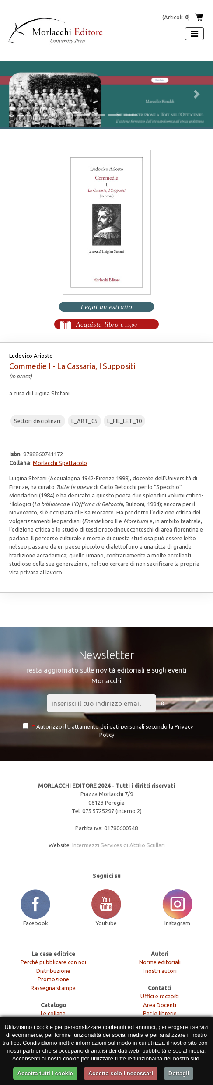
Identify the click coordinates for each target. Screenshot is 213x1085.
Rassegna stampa (53, 988)
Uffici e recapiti (159, 996)
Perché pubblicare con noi (53, 962)
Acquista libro (106, 324)
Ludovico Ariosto (31, 355)
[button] (16, 94)
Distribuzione (53, 971)
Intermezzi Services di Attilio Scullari (118, 845)
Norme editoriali (160, 962)
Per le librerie (160, 1013)
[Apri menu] (194, 33)
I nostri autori (160, 971)
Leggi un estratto (107, 306)
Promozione (53, 979)
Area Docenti (159, 1005)
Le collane (53, 1013)
